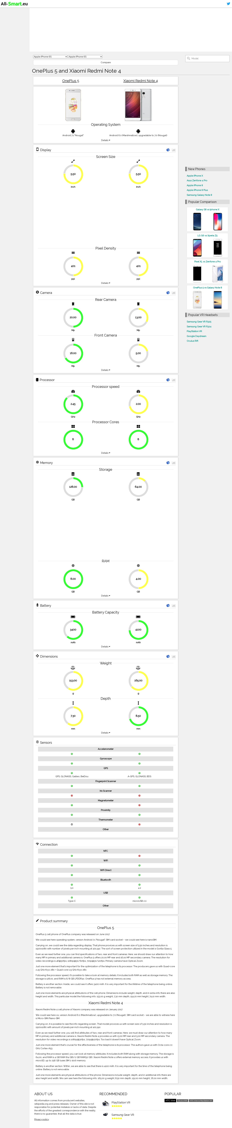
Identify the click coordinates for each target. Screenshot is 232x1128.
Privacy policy (41, 1119)
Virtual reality (10, 21)
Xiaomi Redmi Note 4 (140, 81)
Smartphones (10, 16)
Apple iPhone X (195, 175)
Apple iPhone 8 (195, 185)
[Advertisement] (122, 29)
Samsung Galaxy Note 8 (199, 195)
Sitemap (6, 33)
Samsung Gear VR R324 (199, 326)
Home (5, 10)
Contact (6, 27)
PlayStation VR (194, 331)
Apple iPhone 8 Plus (197, 190)
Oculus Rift (192, 341)
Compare (106, 62)
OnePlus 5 (70, 81)
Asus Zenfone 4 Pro (197, 180)
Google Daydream (196, 336)
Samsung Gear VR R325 (199, 321)
